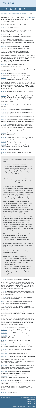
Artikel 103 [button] (4, 340)
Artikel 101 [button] (4, 333)
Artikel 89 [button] (3, 142)
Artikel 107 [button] (4, 356)
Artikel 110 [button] (4, 376)
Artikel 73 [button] (3, 51)
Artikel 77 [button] (3, 78)
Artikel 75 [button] (3, 69)
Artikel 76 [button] (3, 73)
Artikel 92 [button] (3, 152)
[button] (2, 9)
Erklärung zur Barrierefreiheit (27, 397)
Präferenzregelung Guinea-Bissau (17, 13)
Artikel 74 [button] (3, 64)
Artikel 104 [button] (4, 345)
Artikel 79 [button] (3, 96)
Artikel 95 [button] (3, 297)
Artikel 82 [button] (3, 112)
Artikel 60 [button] (3, 27)
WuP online (8, 2)
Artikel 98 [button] (3, 312)
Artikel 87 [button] (3, 133)
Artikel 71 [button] (3, 39)
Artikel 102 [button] (4, 336)
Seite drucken (5, 397)
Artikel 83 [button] (3, 116)
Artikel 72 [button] (3, 46)
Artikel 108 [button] (4, 365)
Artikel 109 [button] (4, 371)
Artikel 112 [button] (4, 392)
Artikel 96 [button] (3, 301)
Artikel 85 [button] (3, 124)
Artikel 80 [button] (3, 105)
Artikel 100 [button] (4, 330)
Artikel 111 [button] (4, 380)
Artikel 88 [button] (3, 137)
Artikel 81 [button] (3, 109)
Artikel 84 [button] (3, 119)
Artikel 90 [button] (3, 145)
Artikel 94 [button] (3, 291)
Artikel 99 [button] (3, 327)
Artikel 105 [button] (4, 349)
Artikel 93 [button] (3, 279)
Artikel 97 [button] (3, 306)
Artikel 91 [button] (3, 149)
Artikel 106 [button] (4, 353)
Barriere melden (31, 399)
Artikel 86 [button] (3, 130)
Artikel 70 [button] (3, 35)
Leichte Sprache (31, 401)
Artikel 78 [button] (3, 91)
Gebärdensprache (30, 403)
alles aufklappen (31, 17)
